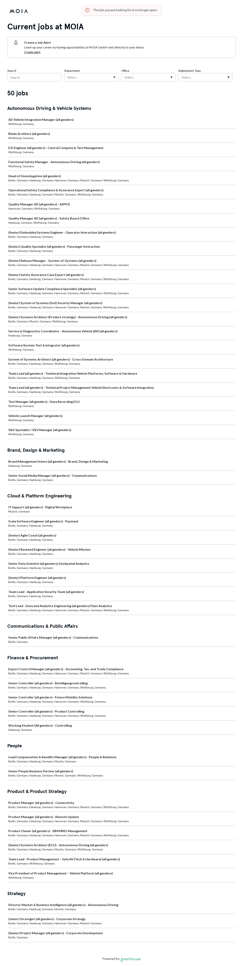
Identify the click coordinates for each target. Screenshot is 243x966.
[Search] (34, 77)
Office (125, 70)
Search (11, 70)
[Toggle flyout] (114, 77)
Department (72, 70)
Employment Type (190, 70)
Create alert (32, 52)
